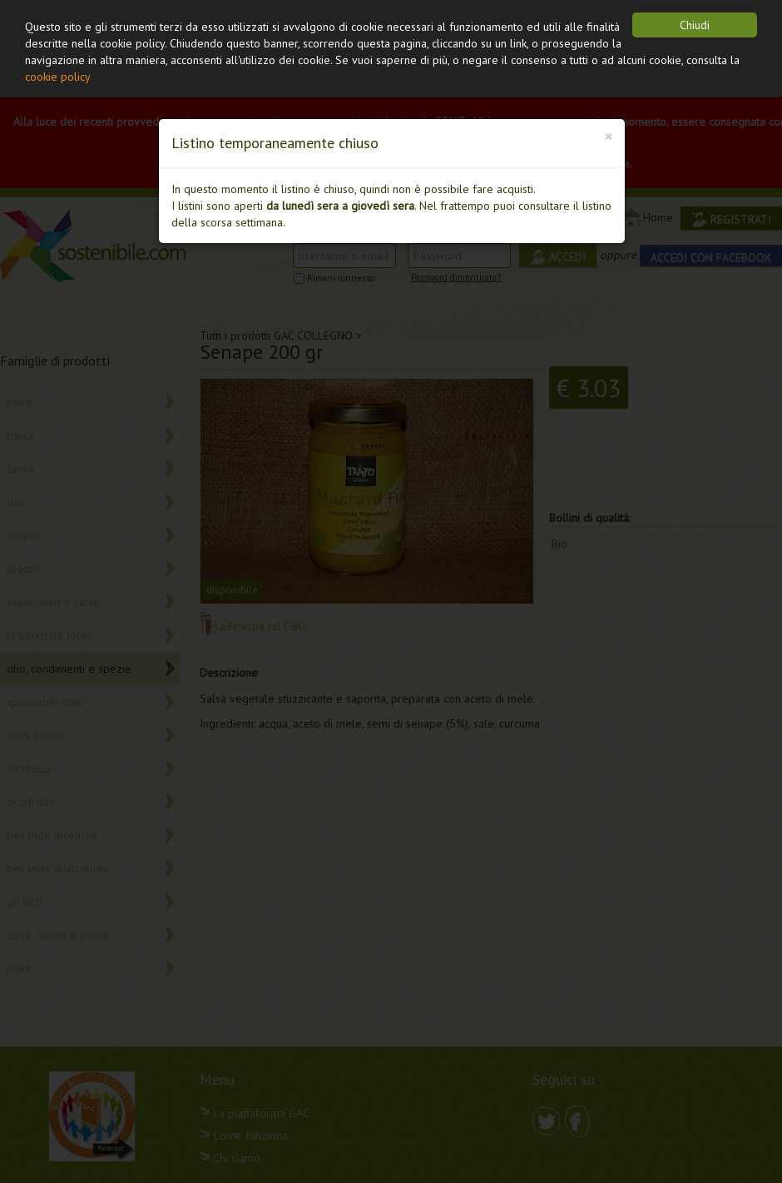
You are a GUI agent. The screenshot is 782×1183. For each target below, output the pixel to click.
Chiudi (695, 24)
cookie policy (58, 76)
